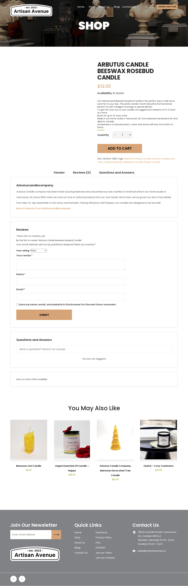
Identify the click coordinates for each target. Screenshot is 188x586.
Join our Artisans (105, 558)
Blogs (117, 7)
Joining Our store (167, 7)
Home (80, 7)
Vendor (59, 172)
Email (20, 289)
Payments (101, 532)
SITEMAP (100, 548)
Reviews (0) (82, 172)
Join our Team (104, 553)
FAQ (98, 543)
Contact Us (128, 7)
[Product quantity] (122, 134)
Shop (91, 7)
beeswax (118, 162)
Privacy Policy (103, 537)
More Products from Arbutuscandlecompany (43, 208)
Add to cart (118, 148)
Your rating (23, 250)
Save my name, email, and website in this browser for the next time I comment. (67, 304)
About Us (104, 7)
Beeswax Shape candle (137, 158)
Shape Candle (152, 162)
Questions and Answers (116, 172)
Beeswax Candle (133, 162)
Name (21, 274)
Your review (24, 255)
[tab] (59, 172)
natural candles (161, 158)
